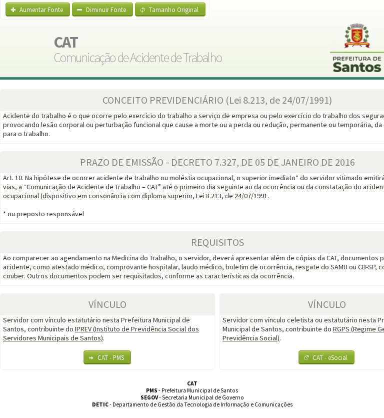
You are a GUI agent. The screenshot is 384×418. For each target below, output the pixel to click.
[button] (38, 10)
